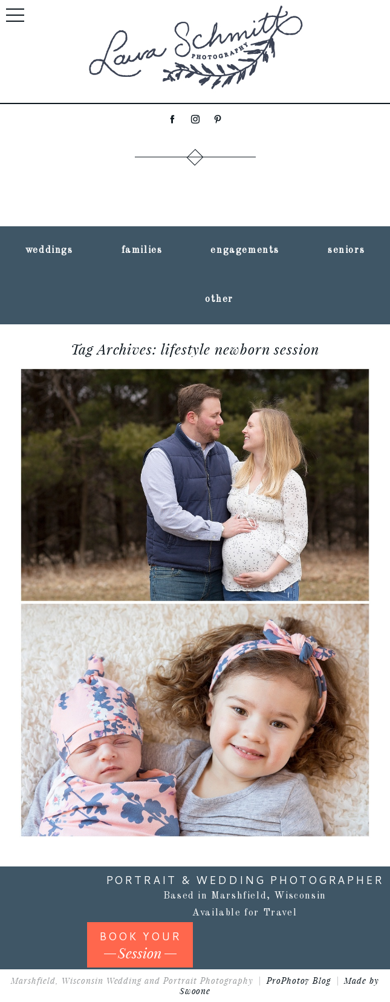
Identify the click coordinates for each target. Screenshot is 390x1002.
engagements (244, 250)
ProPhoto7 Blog (299, 980)
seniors (346, 250)
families (142, 250)
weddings (49, 250)
